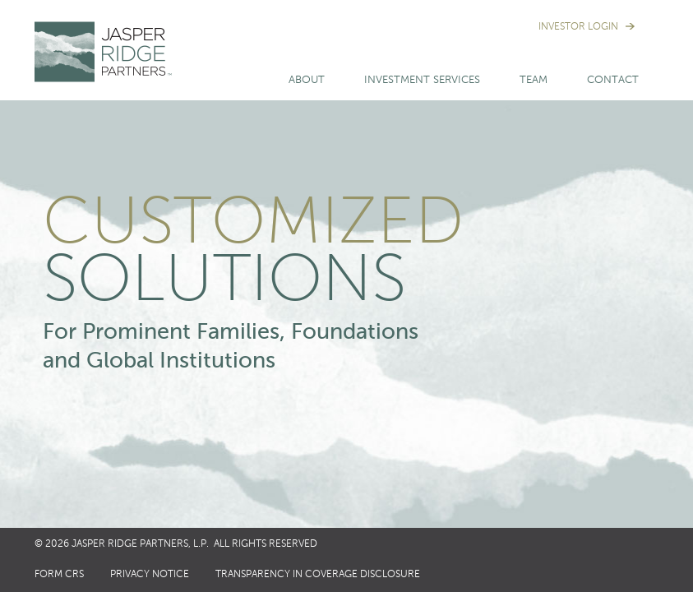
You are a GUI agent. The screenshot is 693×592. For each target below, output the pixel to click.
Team (533, 80)
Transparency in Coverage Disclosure (317, 575)
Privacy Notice (149, 575)
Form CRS (59, 575)
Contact (613, 80)
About (307, 80)
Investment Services (422, 80)
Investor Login (578, 27)
